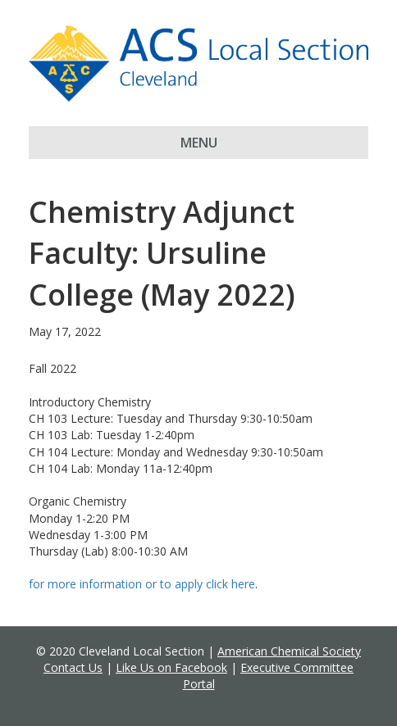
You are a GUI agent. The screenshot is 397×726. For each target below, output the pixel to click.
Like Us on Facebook (171, 667)
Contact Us (73, 667)
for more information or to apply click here (142, 584)
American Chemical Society (289, 651)
